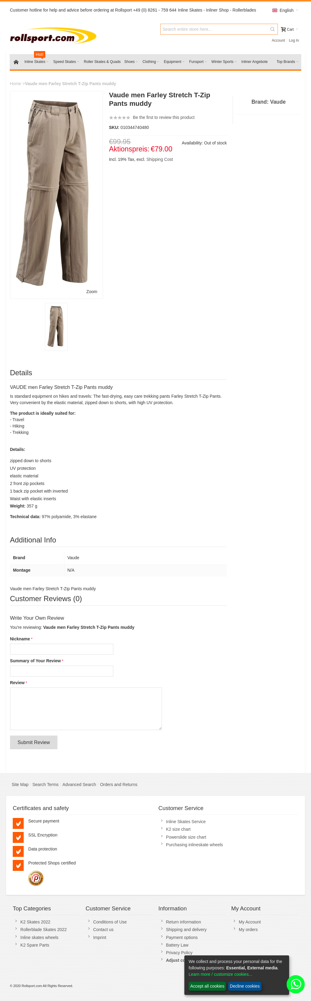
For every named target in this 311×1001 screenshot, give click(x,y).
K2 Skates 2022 (35, 922)
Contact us (103, 929)
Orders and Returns (118, 784)
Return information (183, 922)
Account (278, 40)
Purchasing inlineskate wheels (194, 844)
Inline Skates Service (186, 821)
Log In (294, 40)
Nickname (20, 638)
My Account (250, 922)
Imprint (99, 937)
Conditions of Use (110, 922)
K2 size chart (178, 829)
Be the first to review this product (164, 117)
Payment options (182, 937)
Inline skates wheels (39, 937)
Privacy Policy (179, 952)
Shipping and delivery (186, 929)
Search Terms (45, 784)
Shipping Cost (159, 159)
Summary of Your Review (35, 660)
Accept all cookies (207, 986)
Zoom (91, 291)
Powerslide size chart (186, 837)
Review (17, 682)
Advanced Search (79, 784)
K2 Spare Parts (34, 945)
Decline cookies (245, 986)
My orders (248, 929)
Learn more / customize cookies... (220, 974)
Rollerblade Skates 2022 (43, 929)
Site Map (20, 784)
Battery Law (177, 945)
